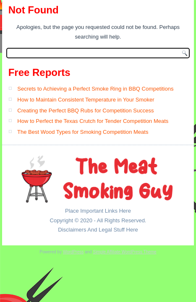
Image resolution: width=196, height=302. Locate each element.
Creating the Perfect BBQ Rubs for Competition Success (85, 110)
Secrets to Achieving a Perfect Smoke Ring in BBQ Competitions (95, 89)
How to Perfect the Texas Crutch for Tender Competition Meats (92, 121)
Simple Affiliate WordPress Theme (124, 252)
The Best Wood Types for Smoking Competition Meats (82, 132)
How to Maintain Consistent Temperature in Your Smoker (85, 99)
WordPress (73, 252)
